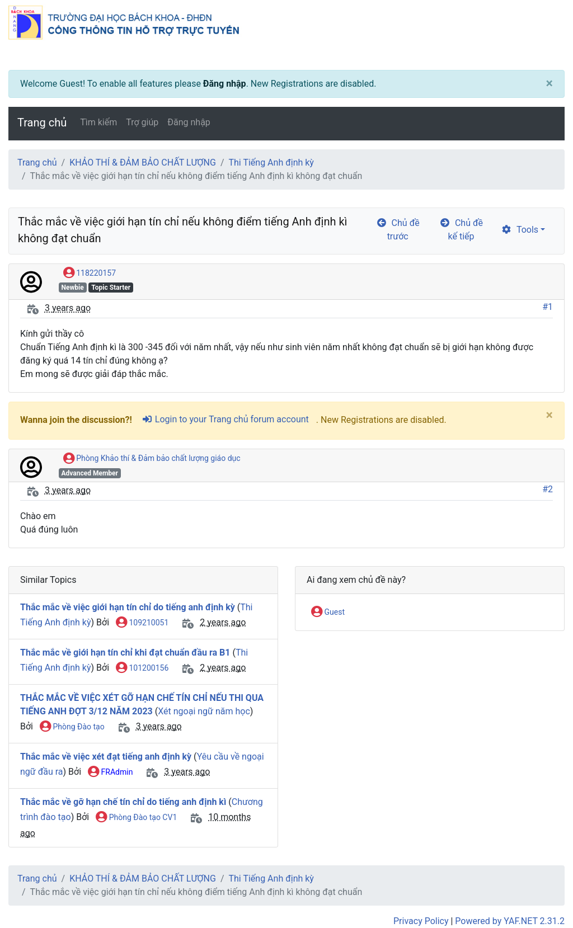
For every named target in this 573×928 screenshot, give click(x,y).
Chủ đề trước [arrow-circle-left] (398, 230)
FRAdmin (110, 772)
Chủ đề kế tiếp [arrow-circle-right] (461, 230)
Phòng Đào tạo (72, 727)
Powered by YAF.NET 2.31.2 (510, 921)
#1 (547, 307)
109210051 (142, 623)
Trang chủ (42, 122)
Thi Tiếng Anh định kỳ (271, 162)
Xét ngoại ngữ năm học (204, 711)
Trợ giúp (142, 122)
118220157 (89, 273)
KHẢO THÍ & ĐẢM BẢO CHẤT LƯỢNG (142, 162)
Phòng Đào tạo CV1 (136, 818)
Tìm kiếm (98, 122)
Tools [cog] (519, 229)
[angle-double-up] (542, 892)
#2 (547, 489)
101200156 (142, 668)
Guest (328, 612)
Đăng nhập (224, 83)
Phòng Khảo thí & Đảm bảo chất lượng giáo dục (152, 459)
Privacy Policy (421, 921)
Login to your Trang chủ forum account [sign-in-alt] (225, 419)
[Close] (549, 83)
